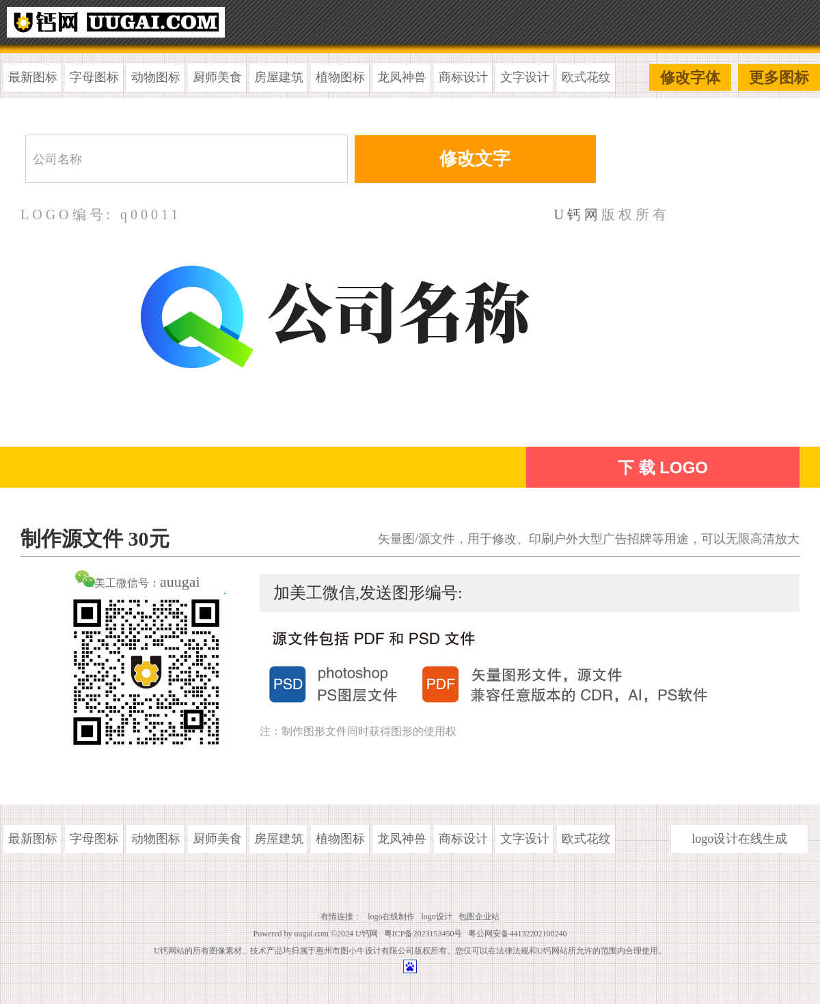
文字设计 (524, 77)
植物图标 (340, 77)
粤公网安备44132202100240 (517, 933)
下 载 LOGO (663, 467)
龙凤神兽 (401, 77)
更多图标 (779, 77)
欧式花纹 (586, 77)
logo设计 (437, 916)
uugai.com (312, 933)
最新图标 (32, 77)
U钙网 (577, 214)
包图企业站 (479, 916)
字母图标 (94, 77)
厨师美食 (217, 77)
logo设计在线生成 (739, 839)
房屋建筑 (278, 77)
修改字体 (690, 77)
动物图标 (155, 77)
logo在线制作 (391, 916)
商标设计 (463, 77)
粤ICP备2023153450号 (423, 933)
